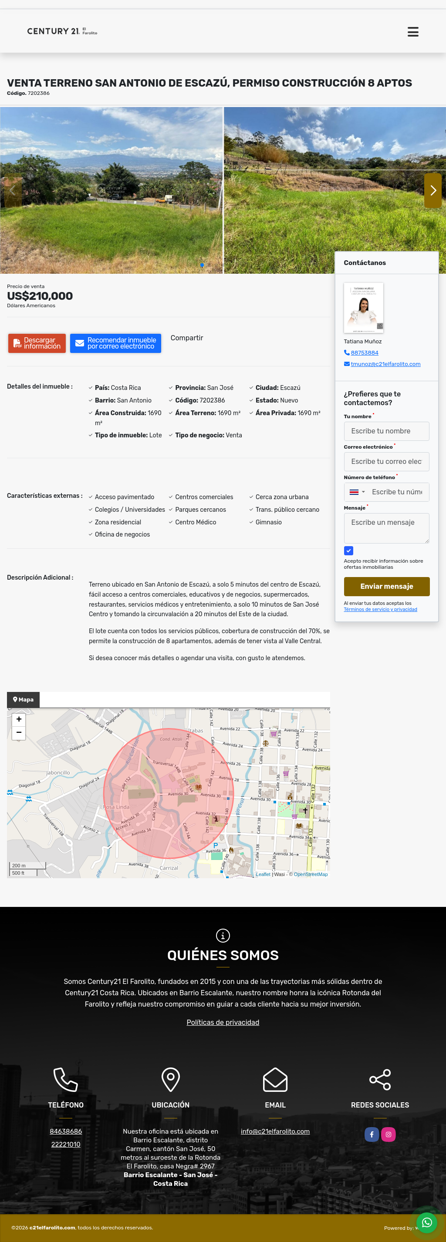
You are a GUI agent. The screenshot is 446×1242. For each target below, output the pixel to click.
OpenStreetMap (311, 874)
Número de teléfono (371, 476)
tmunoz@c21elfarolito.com (385, 364)
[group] (111, 190)
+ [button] (19, 720)
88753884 (364, 352)
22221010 (66, 1144)
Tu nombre (359, 416)
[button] (202, 265)
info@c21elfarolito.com (275, 1131)
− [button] (19, 733)
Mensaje (356, 507)
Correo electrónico (370, 446)
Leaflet (263, 874)
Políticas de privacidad (223, 1022)
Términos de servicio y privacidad (381, 609)
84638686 (66, 1131)
